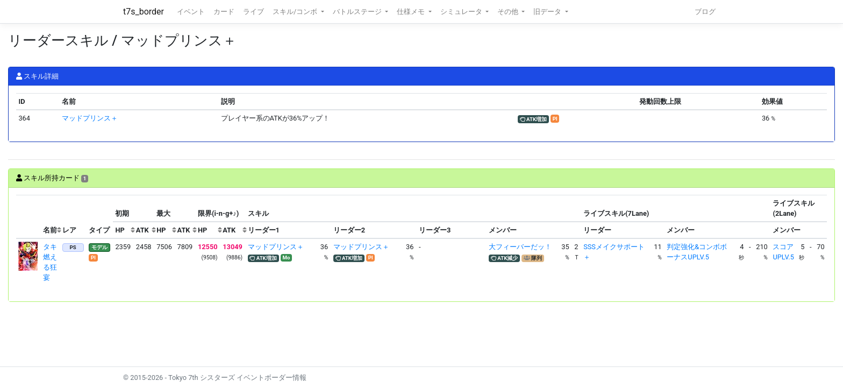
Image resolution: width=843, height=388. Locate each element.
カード (223, 12)
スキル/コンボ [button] (296, 12)
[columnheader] (28, 216)
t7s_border (143, 11)
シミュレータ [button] (462, 12)
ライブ (253, 12)
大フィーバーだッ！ (520, 247)
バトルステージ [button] (358, 12)
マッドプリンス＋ (90, 118)
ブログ (705, 12)
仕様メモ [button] (411, 12)
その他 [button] (508, 12)
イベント (191, 12)
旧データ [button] (548, 12)
